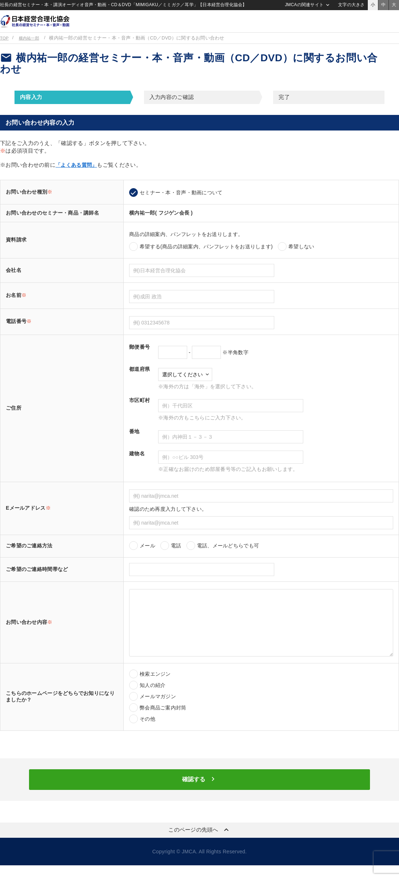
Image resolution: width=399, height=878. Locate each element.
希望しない (301, 256)
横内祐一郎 (32, 47)
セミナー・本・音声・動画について (181, 202)
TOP (4, 47)
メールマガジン (158, 706)
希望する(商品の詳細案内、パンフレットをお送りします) (206, 256)
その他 (147, 729)
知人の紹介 (152, 695)
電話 (176, 555)
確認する (199, 791)
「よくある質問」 (77, 174)
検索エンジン (155, 684)
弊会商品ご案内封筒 (163, 717)
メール (147, 555)
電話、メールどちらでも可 (228, 555)
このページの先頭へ (199, 842)
